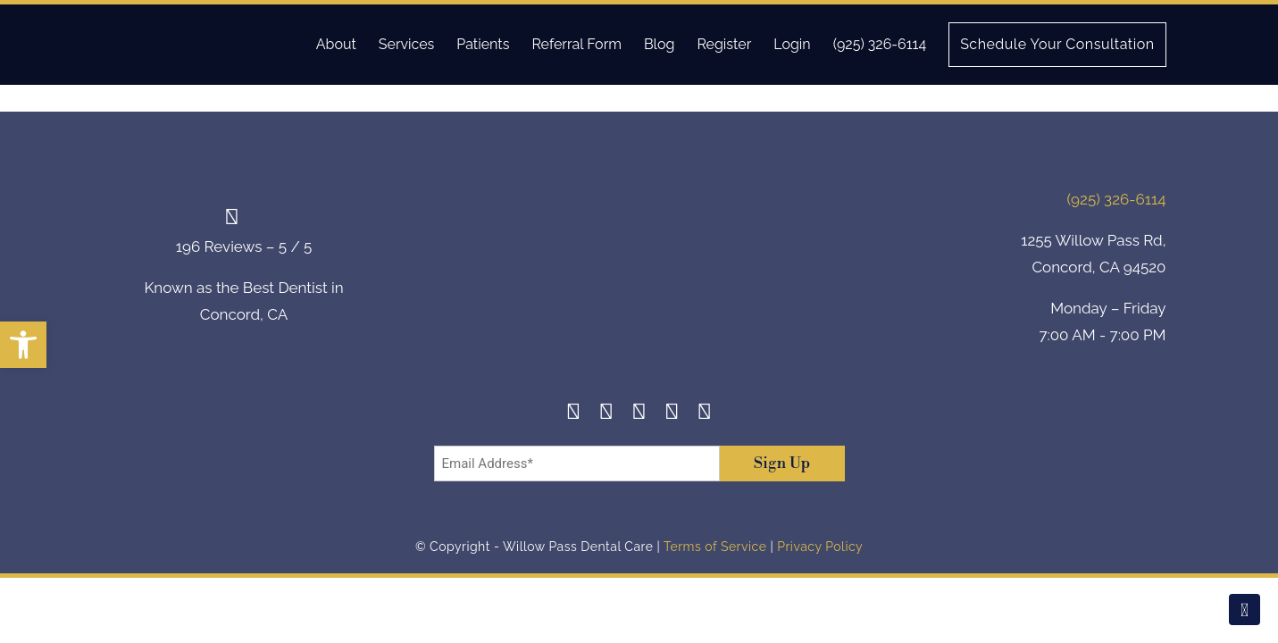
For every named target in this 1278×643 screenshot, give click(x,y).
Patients (482, 44)
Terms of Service (715, 546)
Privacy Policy (820, 546)
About (336, 44)
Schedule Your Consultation (1057, 44)
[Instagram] (607, 413)
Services (407, 44)
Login (791, 44)
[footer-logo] (639, 270)
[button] (23, 345)
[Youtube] (705, 413)
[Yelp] (672, 413)
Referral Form (576, 44)
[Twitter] (639, 413)
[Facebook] (574, 413)
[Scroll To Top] (1244, 609)
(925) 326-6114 (879, 44)
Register (724, 44)
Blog (659, 44)
